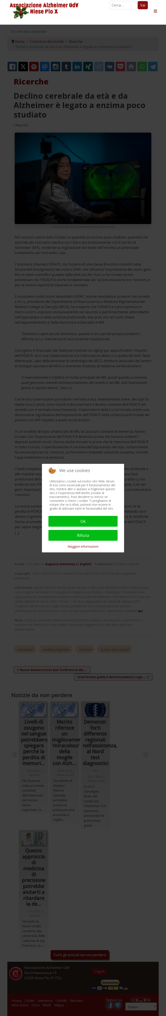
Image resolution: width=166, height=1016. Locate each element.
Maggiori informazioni (83, 546)
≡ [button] (155, 11)
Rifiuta (83, 535)
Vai (142, 5)
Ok (83, 521)
